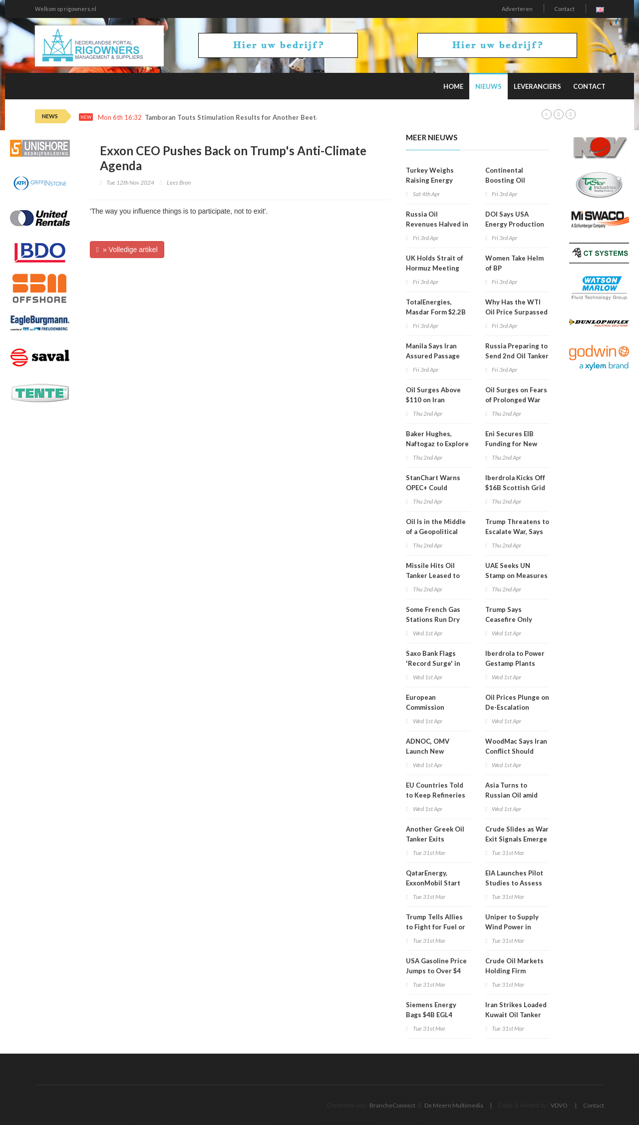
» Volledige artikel (127, 250)
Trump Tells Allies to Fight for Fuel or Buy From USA (435, 927)
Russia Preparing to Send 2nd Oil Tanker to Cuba (517, 356)
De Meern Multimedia (453, 1105)
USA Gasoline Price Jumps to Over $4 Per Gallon (436, 971)
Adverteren (517, 8)
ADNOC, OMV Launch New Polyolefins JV (428, 751)
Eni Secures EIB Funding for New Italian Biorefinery (514, 444)
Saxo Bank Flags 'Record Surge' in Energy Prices (433, 663)
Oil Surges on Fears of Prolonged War (516, 395)
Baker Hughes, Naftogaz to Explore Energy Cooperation (437, 444)
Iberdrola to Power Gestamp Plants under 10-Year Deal (515, 663)
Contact (564, 8)
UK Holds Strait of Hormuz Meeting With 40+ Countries (437, 268)
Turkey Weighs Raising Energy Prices (430, 180)
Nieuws (488, 86)
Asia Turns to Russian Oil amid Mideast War (511, 795)
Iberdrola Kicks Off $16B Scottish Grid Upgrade (515, 488)
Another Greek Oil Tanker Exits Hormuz (435, 839)
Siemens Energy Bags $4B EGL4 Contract (431, 1015)
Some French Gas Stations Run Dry (433, 614)
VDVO (559, 1105)
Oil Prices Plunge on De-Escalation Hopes (517, 707)
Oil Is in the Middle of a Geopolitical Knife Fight (436, 532)
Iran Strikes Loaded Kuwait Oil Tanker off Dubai (516, 1015)
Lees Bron (179, 182)
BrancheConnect (392, 1105)
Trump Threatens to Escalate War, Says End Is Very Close (517, 532)
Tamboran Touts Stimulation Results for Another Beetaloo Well (245, 117)
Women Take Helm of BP (514, 263)
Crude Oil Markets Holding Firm (514, 966)
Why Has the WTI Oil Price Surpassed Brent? (516, 312)
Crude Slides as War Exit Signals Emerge (517, 834)
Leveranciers (537, 86)
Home (453, 86)
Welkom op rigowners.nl (65, 8)
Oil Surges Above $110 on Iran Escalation (433, 400)
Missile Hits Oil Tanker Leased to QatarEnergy (433, 575)
